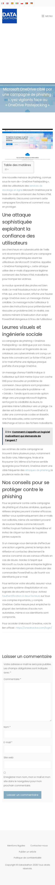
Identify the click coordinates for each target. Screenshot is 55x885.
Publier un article (27, 851)
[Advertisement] (27, 54)
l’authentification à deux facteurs (21, 597)
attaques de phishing (37, 471)
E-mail (8, 743)
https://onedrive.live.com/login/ (34, 629)
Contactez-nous (39, 845)
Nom (7, 728)
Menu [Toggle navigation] (47, 16)
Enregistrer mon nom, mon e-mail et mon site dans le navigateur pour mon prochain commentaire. (27, 783)
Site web (8, 759)
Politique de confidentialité (27, 857)
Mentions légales (16, 845)
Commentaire (12, 680)
